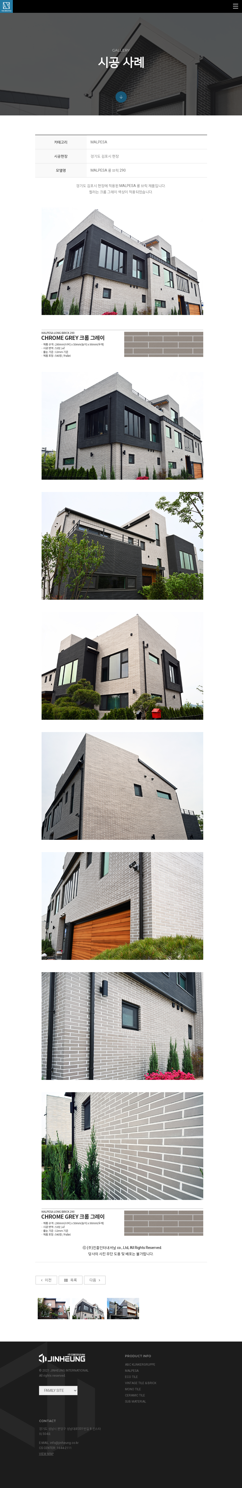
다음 (95, 1296)
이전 (46, 1296)
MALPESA (132, 1371)
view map (46, 1454)
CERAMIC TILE (135, 1395)
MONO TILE (133, 1389)
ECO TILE (131, 1377)
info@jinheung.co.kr (64, 1443)
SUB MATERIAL (135, 1401)
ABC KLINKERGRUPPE (140, 1364)
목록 (70, 1296)
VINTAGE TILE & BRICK (140, 1383)
